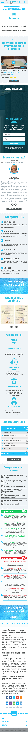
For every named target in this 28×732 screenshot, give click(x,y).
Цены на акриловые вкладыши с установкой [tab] (14, 26)
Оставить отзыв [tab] (14, 209)
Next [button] (25, 64)
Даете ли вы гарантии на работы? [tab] (12, 501)
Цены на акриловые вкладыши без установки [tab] (14, 30)
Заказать (14, 290)
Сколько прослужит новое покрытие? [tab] (13, 486)
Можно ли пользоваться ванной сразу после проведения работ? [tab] (13, 496)
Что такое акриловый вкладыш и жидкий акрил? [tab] (12, 476)
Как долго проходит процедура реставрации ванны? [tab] (11, 491)
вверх (14, 713)
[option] (14, 69)
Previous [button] (2, 64)
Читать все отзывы (14, 160)
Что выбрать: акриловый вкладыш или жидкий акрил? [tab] (13, 482)
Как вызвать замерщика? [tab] (10, 504)
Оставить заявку (14, 459)
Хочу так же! (14, 80)
